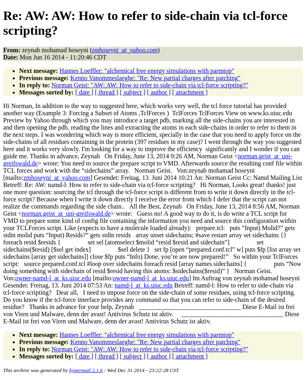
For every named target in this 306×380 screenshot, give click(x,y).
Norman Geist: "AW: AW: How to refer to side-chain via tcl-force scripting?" (149, 85)
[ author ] (159, 92)
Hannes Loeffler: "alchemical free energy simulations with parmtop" (146, 70)
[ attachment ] (190, 92)
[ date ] (84, 92)
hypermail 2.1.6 (86, 370)
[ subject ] (132, 92)
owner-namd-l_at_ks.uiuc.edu (53, 278)
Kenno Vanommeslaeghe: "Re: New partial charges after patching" (156, 78)
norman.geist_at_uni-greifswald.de (66, 213)
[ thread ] (106, 92)
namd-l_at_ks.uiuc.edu (144, 285)
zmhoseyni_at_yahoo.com (57, 177)
